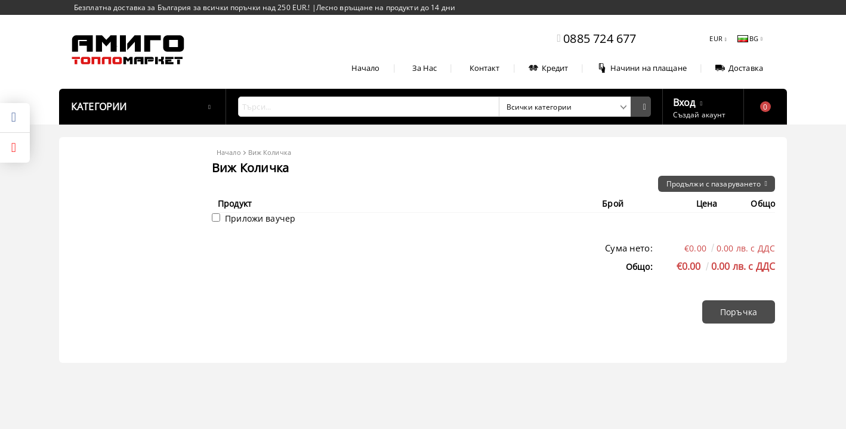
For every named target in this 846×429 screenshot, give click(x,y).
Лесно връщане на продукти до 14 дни (385, 7)
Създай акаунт (699, 115)
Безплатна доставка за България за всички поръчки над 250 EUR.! (193, 7)
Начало (365, 68)
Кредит (549, 68)
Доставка (739, 68)
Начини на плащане (642, 68)
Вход (684, 101)
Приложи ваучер (253, 218)
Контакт (485, 68)
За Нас (424, 68)
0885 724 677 (599, 38)
